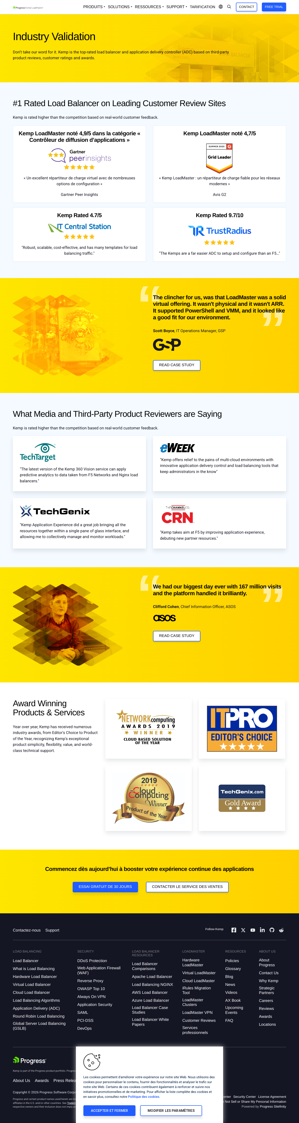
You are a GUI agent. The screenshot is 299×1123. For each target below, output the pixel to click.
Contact (246, 7)
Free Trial (274, 7)
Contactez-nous (27, 930)
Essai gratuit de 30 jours (105, 887)
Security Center (244, 1097)
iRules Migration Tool (196, 990)
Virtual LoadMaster (198, 973)
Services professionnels (195, 1030)
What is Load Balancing (34, 969)
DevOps (84, 1028)
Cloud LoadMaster (198, 981)
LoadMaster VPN (197, 1012)
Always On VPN (91, 996)
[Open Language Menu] (221, 7)
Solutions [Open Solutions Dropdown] (118, 7)
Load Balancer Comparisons (145, 966)
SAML (82, 1012)
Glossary (233, 969)
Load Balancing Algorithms (36, 1000)
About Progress (267, 962)
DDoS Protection (92, 961)
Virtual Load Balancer (32, 984)
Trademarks (74, 1103)
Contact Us (268, 973)
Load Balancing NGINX (152, 984)
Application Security (94, 1004)
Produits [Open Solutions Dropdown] (93, 7)
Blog (229, 976)
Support (52, 930)
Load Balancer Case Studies (150, 1010)
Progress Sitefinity (273, 1106)
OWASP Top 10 (91, 989)
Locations (267, 1024)
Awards (265, 1016)
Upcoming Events (234, 1010)
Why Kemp (268, 981)
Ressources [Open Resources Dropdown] (148, 7)
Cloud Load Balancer (31, 992)
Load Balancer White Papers (150, 1021)
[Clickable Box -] (38, 454)
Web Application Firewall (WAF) (99, 970)
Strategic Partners (266, 990)
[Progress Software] (29, 1060)
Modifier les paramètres (171, 1111)
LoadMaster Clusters (192, 1002)
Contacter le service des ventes (187, 887)
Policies (232, 961)
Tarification (202, 7)
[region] (149, 1085)
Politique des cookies (143, 1097)
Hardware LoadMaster (192, 962)
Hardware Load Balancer (35, 976)
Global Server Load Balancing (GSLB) (39, 1025)
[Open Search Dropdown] (229, 7)
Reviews (266, 1008)
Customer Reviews (199, 1020)
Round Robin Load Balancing (38, 1016)
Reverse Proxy (90, 981)
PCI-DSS (85, 1020)
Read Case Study (176, 365)
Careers (266, 1000)
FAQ (229, 1020)
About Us (21, 1080)
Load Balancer (26, 961)
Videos (231, 992)
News (230, 984)
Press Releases (68, 1080)
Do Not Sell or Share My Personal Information (253, 1101)
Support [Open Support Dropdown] (176, 7)
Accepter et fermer (109, 1111)
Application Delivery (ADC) (36, 1008)
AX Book (233, 1000)
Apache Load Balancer (152, 976)
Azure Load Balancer (150, 1000)
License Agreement (272, 1097)
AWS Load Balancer (149, 992)
